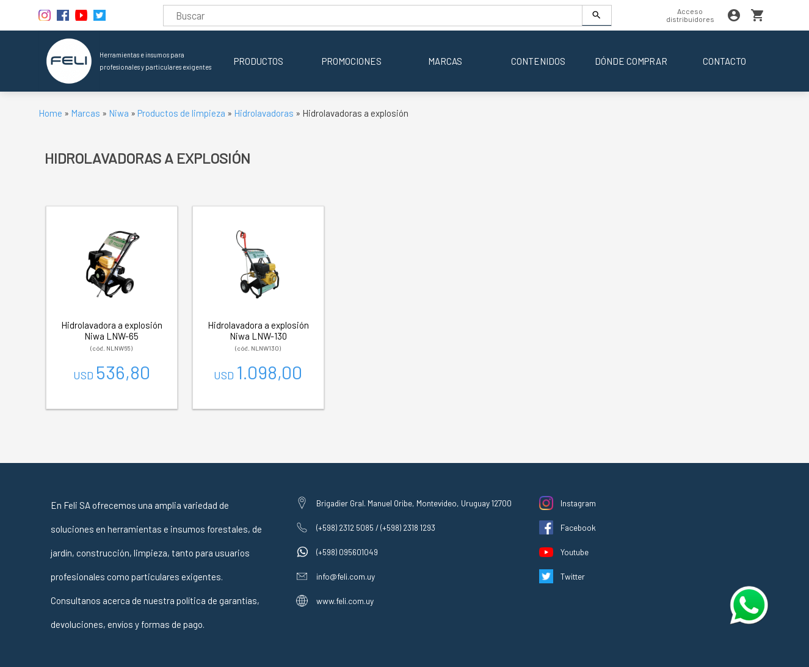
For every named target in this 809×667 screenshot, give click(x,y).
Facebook (578, 527)
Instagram (578, 503)
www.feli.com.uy (345, 601)
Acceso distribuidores (690, 15)
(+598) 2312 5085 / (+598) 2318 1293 (375, 527)
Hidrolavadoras (264, 113)
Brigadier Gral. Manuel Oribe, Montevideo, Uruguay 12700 (414, 503)
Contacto (724, 61)
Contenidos (538, 61)
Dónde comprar (631, 61)
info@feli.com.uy (345, 576)
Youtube (574, 552)
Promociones (352, 61)
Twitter (572, 576)
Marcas (445, 61)
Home (50, 113)
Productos (258, 61)
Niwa (119, 113)
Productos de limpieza (181, 113)
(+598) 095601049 (347, 552)
